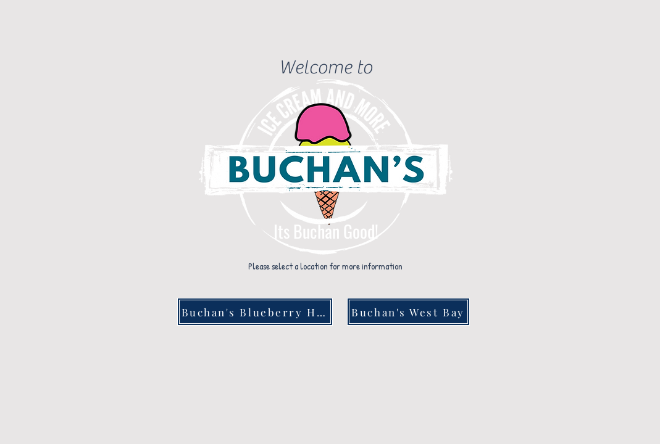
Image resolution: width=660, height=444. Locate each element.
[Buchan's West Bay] (408, 312)
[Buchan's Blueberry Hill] (255, 312)
